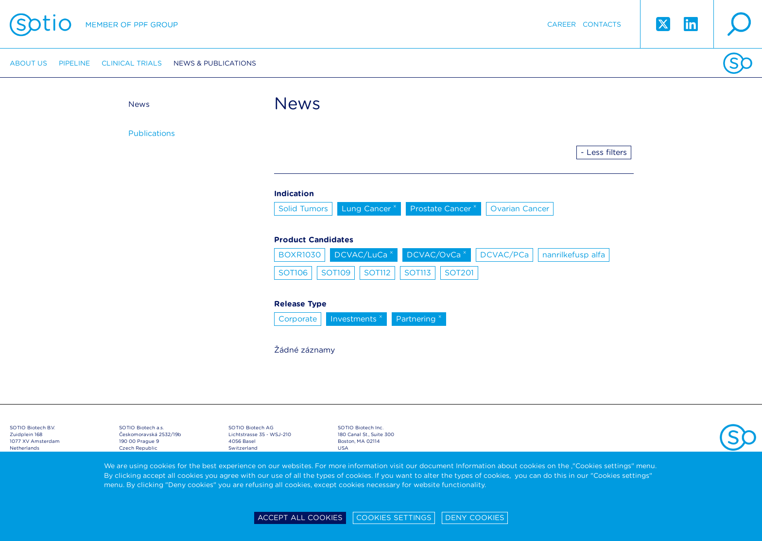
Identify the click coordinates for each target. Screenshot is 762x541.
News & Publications (214, 63)
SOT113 (417, 272)
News (139, 104)
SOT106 (293, 272)
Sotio (94, 24)
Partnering (419, 318)
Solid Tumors (303, 208)
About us (28, 63)
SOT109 (335, 272)
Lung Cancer (369, 208)
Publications (151, 133)
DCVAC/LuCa (363, 254)
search (737, 24)
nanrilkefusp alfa (573, 254)
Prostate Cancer (443, 208)
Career (561, 24)
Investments (356, 318)
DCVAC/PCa (504, 254)
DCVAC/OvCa (437, 254)
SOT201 (459, 272)
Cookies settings (394, 517)
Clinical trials (132, 63)
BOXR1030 (299, 254)
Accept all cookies (300, 517)
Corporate (297, 318)
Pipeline (74, 63)
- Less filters (604, 152)
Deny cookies (474, 517)
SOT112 (377, 272)
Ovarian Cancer (519, 208)
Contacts (602, 24)
